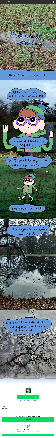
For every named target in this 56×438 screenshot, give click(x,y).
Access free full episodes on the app (28, 397)
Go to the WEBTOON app (28, 435)
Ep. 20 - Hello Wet (11, 2)
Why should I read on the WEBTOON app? (28, 400)
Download (28, 419)
